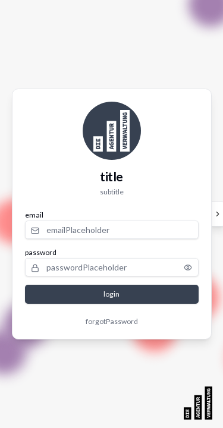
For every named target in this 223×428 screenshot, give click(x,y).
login (111, 293)
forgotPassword (112, 321)
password (40, 252)
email (34, 214)
